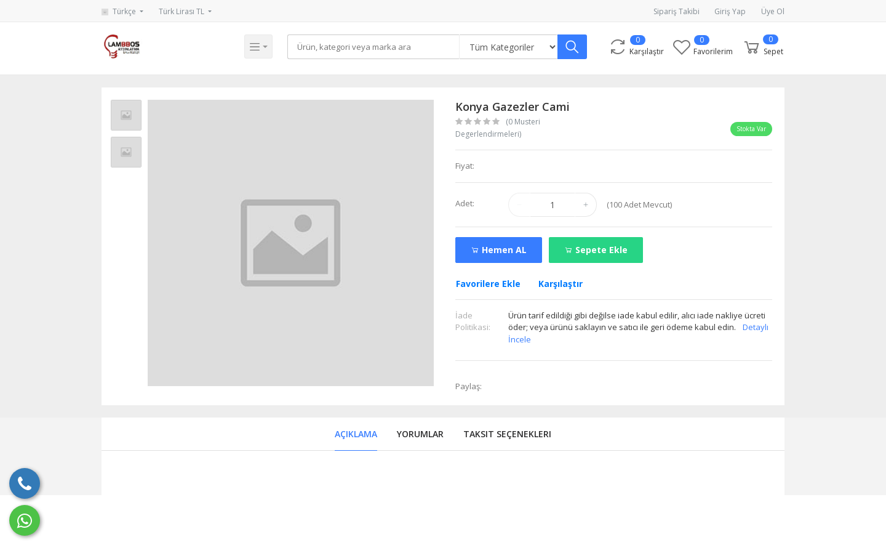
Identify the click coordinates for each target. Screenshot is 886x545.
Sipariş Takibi (676, 11)
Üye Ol (772, 11)
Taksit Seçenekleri (507, 434)
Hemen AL (499, 250)
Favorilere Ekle (488, 283)
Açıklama (356, 434)
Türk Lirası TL (182, 11)
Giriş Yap (730, 11)
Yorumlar (420, 434)
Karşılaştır (560, 283)
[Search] (374, 46)
